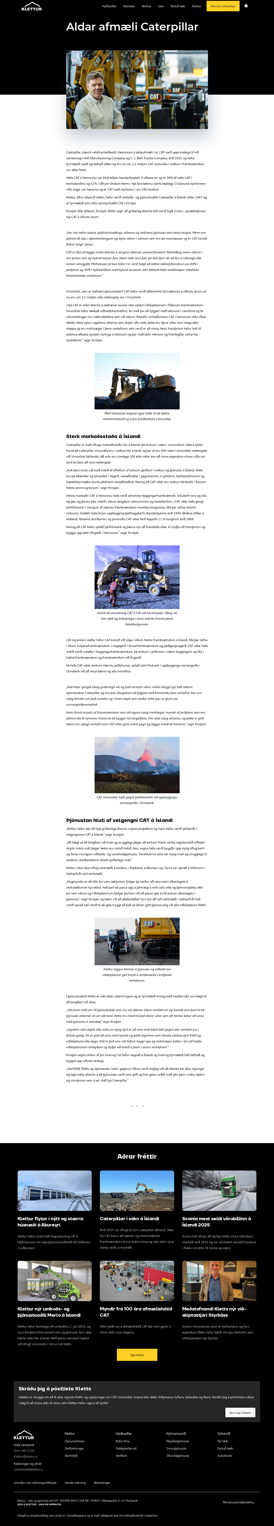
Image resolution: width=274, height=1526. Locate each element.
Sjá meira (137, 1355)
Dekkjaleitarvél (126, 1448)
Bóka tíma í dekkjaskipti (223, 6)
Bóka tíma (123, 1441)
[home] (32, 6)
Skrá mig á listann (240, 1413)
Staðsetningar (74, 1448)
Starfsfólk (71, 1455)
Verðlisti (121, 1455)
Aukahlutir (224, 1455)
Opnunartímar (75, 1441)
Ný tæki (222, 1441)
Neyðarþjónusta (177, 1441)
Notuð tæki (225, 1448)
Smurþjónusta (176, 1448)
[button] (109, 6)
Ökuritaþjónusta (177, 1455)
